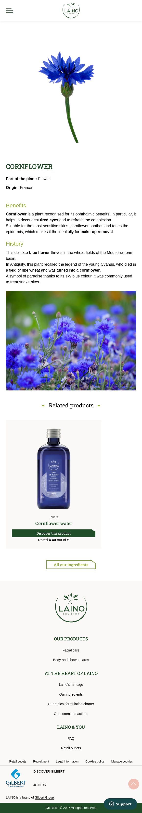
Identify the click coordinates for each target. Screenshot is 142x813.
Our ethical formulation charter (71, 704)
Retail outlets (71, 748)
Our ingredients (71, 694)
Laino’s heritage (71, 685)
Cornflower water (53, 523)
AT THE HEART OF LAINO (71, 673)
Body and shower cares (71, 660)
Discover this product (54, 533)
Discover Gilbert (49, 771)
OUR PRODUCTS (71, 639)
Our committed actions (71, 714)
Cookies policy (94, 761)
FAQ (70, 738)
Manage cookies (122, 761)
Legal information (67, 761)
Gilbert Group (44, 797)
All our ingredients (71, 564)
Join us (39, 785)
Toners (53, 517)
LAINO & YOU (71, 727)
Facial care (71, 650)
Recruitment (41, 761)
